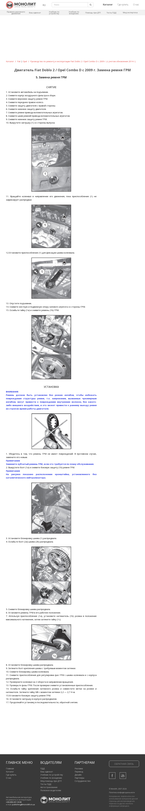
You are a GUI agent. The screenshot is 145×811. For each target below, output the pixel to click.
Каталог (10, 61)
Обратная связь (124, 763)
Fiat (19, 61)
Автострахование (48, 787)
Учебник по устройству (54, 13)
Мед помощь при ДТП (51, 781)
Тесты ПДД (111, 12)
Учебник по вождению (74, 13)
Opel (25, 61)
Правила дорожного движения (16, 13)
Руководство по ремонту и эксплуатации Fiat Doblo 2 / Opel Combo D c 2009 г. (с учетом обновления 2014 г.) (83, 61)
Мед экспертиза (130, 12)
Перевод (79, 771)
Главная (10, 768)
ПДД (42, 768)
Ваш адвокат (35, 12)
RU (44, 5)
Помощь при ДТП (93, 12)
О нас (136, 4)
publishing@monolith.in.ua (23, 804)
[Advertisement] (72, 39)
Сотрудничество (83, 781)
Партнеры (79, 778)
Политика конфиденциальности (122, 792)
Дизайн (78, 774)
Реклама (79, 768)
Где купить (122, 4)
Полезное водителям (50, 790)
